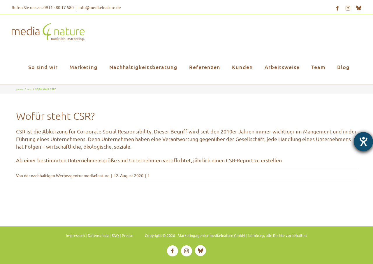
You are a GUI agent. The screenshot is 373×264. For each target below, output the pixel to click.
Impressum (75, 235)
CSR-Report (239, 160)
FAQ (115, 235)
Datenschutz (98, 235)
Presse (127, 235)
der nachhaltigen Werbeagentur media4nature (67, 175)
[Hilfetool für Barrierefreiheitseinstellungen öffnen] (363, 141)
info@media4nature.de (99, 7)
